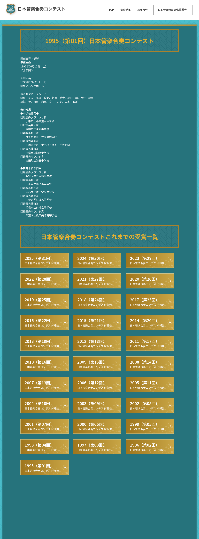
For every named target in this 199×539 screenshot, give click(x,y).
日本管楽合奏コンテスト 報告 (42, 260)
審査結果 (125, 10)
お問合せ (142, 10)
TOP (111, 10)
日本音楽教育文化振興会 (172, 10)
